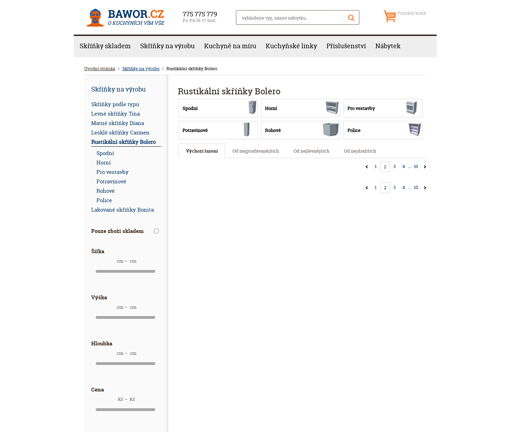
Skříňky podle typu (115, 104)
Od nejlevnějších (311, 151)
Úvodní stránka (99, 69)
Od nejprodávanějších (255, 151)
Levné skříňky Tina (115, 113)
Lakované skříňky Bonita (122, 209)
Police (104, 200)
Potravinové (111, 181)
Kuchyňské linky (291, 46)
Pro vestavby (112, 172)
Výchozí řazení (202, 151)
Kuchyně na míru (230, 46)
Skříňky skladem (105, 46)
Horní (103, 162)
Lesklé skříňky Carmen (120, 132)
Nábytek (388, 46)
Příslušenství (346, 46)
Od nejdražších (360, 151)
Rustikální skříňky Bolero (123, 142)
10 (416, 166)
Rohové (105, 191)
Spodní (105, 153)
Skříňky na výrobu (167, 46)
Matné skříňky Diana (117, 123)
